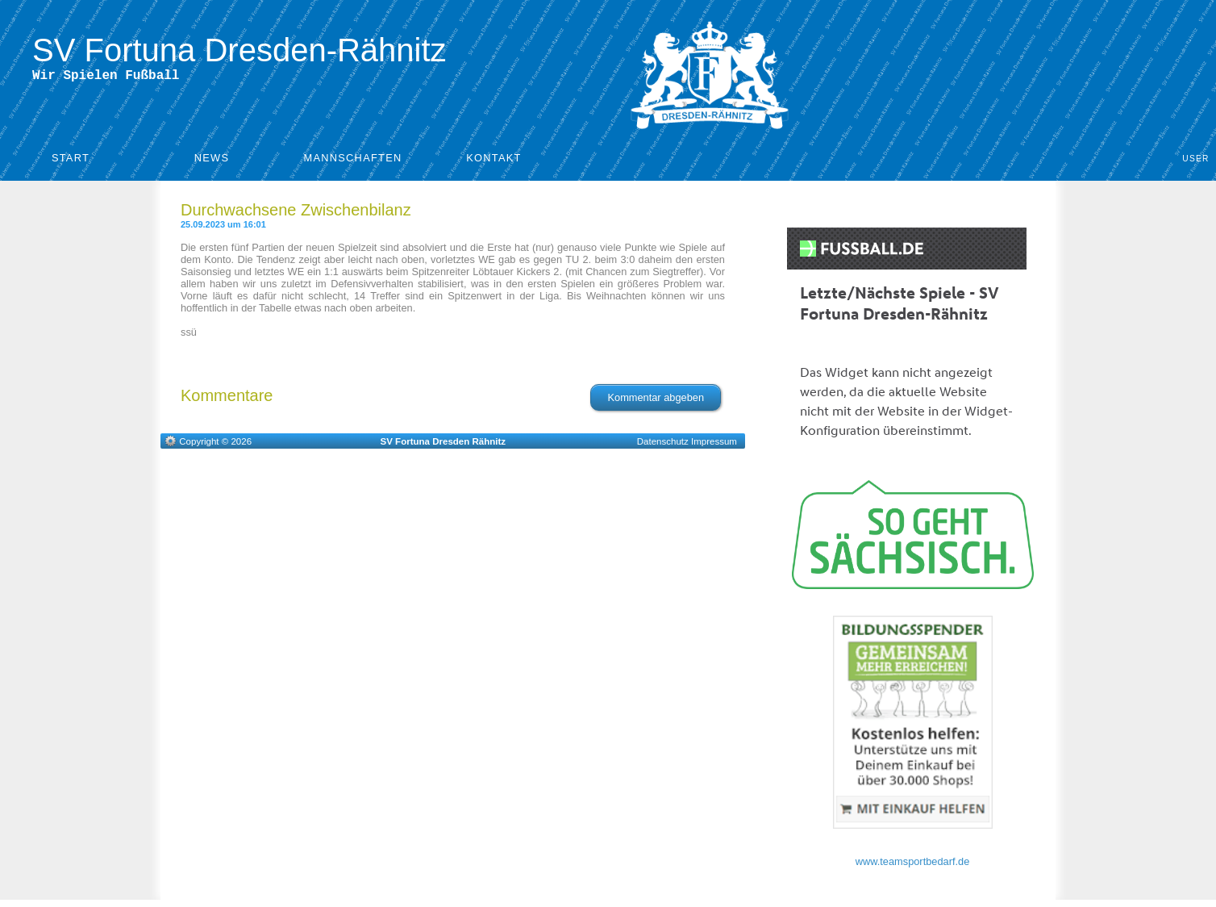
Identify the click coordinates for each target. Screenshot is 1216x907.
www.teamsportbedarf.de (913, 865)
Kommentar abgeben (655, 401)
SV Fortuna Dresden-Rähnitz (239, 50)
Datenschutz (663, 444)
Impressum (714, 444)
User (1196, 161)
